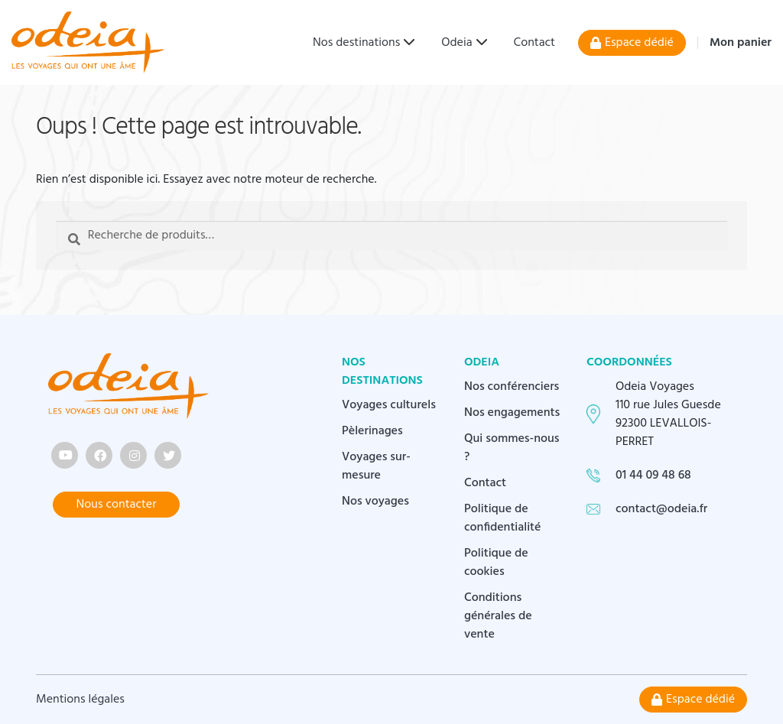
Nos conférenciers (511, 387)
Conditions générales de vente (498, 616)
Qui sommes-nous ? (512, 448)
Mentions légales (80, 699)
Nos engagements (512, 413)
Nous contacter (116, 505)
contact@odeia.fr (661, 509)
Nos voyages (375, 501)
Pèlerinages (372, 431)
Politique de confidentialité (502, 518)
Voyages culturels (389, 405)
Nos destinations (356, 43)
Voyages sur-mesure (376, 466)
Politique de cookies (496, 563)
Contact (534, 43)
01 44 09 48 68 (653, 475)
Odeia (456, 43)
